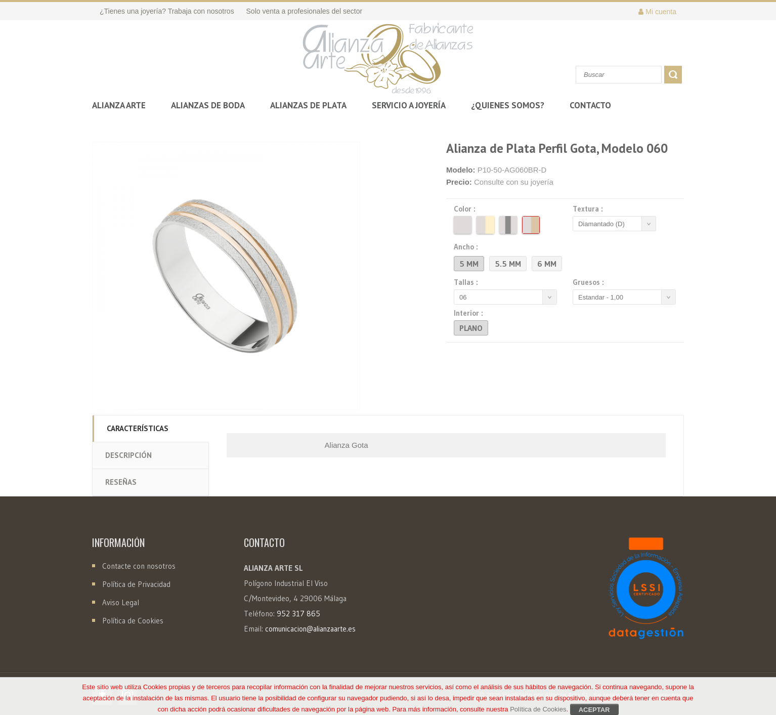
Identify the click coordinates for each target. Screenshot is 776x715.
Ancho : (467, 246)
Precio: (459, 182)
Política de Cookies (132, 620)
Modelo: (461, 169)
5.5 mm (508, 264)
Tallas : (467, 282)
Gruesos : (590, 282)
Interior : (470, 313)
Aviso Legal (120, 602)
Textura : (589, 209)
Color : (466, 209)
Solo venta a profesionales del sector (304, 11)
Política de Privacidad (136, 584)
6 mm (546, 264)
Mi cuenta (657, 12)
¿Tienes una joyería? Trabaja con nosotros (167, 11)
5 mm (469, 264)
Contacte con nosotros (138, 566)
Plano (471, 328)
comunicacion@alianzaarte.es (310, 629)
